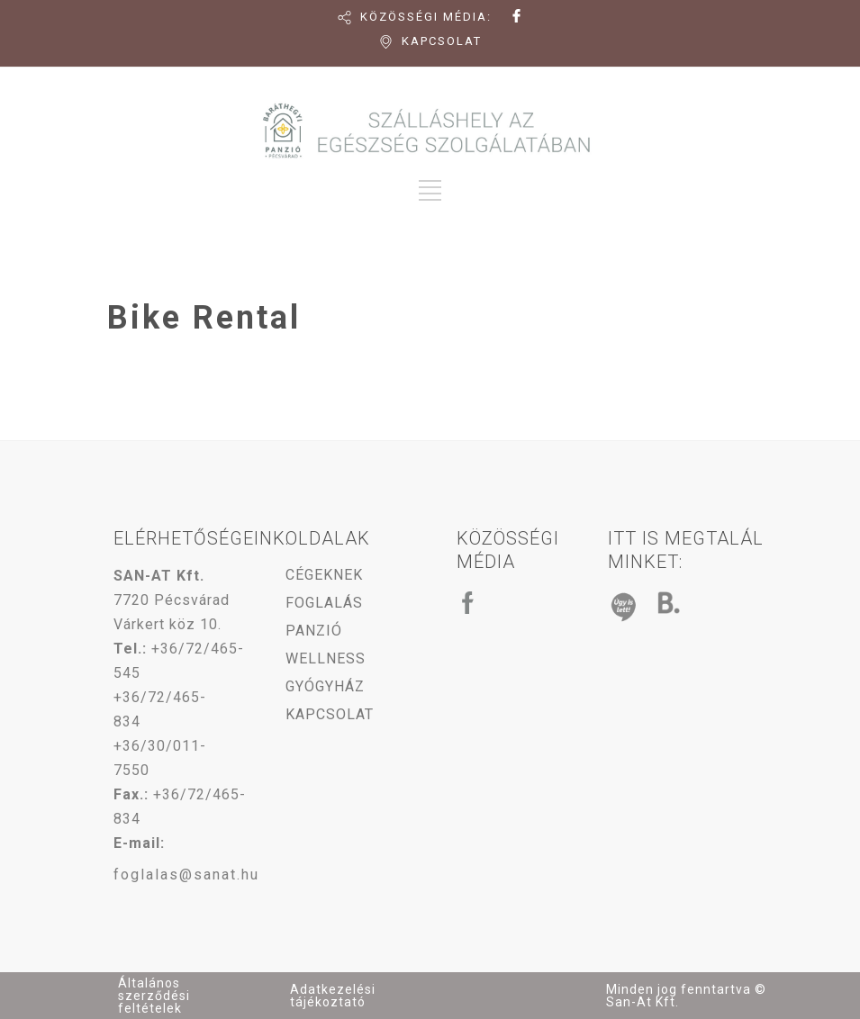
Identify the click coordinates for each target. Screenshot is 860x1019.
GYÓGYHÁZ (325, 686)
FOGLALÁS (324, 602)
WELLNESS (325, 658)
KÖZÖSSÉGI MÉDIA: (426, 16)
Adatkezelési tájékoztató (333, 995)
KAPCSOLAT (442, 41)
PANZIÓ (313, 630)
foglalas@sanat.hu (186, 874)
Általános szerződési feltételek (154, 995)
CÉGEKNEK (324, 574)
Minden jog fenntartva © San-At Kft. (686, 995)
